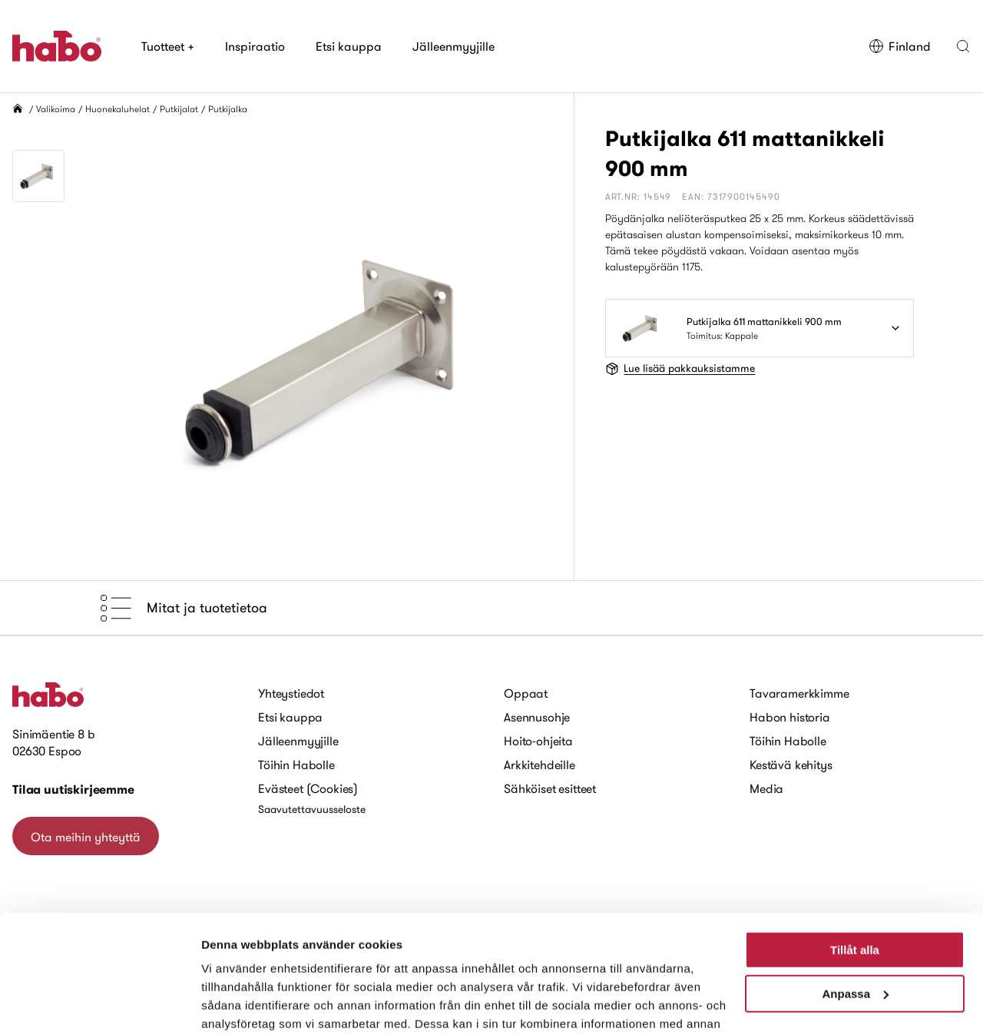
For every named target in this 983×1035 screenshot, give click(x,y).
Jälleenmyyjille (453, 46)
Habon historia (790, 717)
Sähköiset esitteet (550, 788)
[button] (963, 46)
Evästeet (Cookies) (308, 788)
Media (766, 788)
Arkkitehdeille (539, 764)
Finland (900, 46)
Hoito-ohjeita (538, 740)
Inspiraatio (255, 46)
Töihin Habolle (296, 764)
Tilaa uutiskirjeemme (73, 789)
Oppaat (526, 693)
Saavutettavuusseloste (312, 809)
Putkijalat (179, 108)
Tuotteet (167, 46)
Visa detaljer (235, 1004)
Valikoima (55, 108)
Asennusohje (537, 717)
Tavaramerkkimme (799, 693)
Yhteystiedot (291, 693)
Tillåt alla (854, 851)
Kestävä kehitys (791, 764)
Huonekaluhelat (117, 108)
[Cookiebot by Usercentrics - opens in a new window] (99, 1005)
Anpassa (855, 894)
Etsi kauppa (349, 46)
